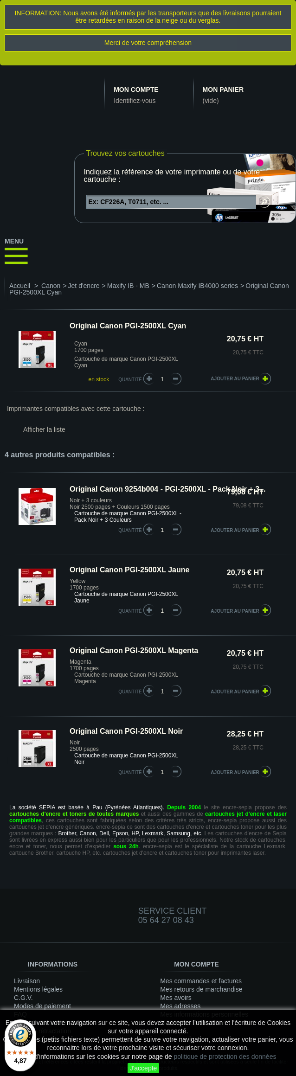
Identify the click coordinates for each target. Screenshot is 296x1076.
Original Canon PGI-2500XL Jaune (129, 570)
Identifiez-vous (134, 100)
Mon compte (136, 89)
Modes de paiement (42, 1006)
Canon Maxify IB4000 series (197, 285)
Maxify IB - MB (128, 285)
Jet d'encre (84, 285)
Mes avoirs (176, 997)
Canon (50, 285)
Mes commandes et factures (201, 981)
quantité (130, 530)
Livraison (27, 981)
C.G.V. (23, 997)
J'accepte (143, 1068)
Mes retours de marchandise (201, 989)
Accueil (19, 285)
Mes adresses (180, 1006)
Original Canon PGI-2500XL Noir (126, 731)
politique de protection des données (225, 1056)
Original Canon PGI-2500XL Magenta (134, 650)
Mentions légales (38, 989)
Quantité (130, 379)
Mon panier (223, 89)
